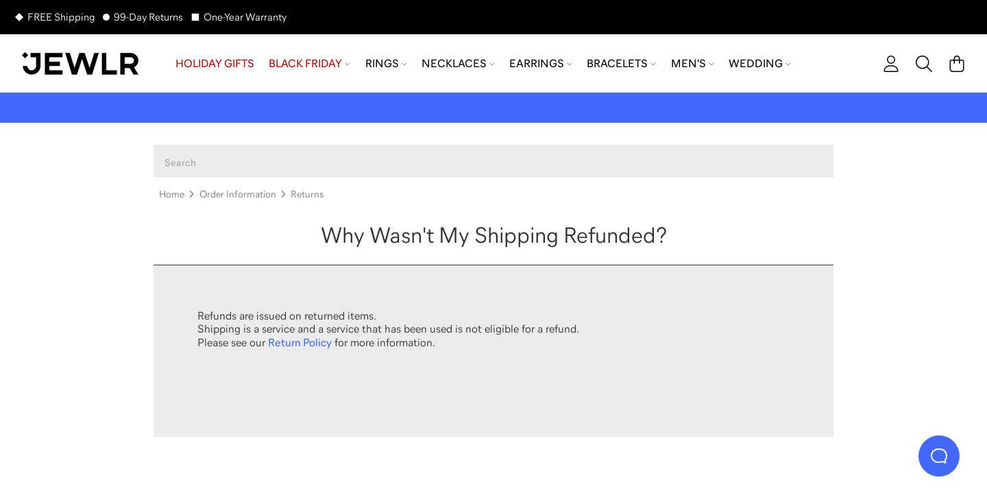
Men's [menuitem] (692, 63)
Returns (307, 194)
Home (171, 194)
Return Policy (300, 342)
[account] (891, 64)
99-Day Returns (148, 17)
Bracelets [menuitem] (621, 63)
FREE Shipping (61, 17)
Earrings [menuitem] (540, 63)
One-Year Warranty (245, 17)
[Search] (924, 64)
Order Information (237, 194)
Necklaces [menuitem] (458, 63)
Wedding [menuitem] (760, 63)
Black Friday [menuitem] (309, 63)
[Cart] (957, 64)
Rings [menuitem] (386, 63)
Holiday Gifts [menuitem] (214, 63)
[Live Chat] (939, 456)
